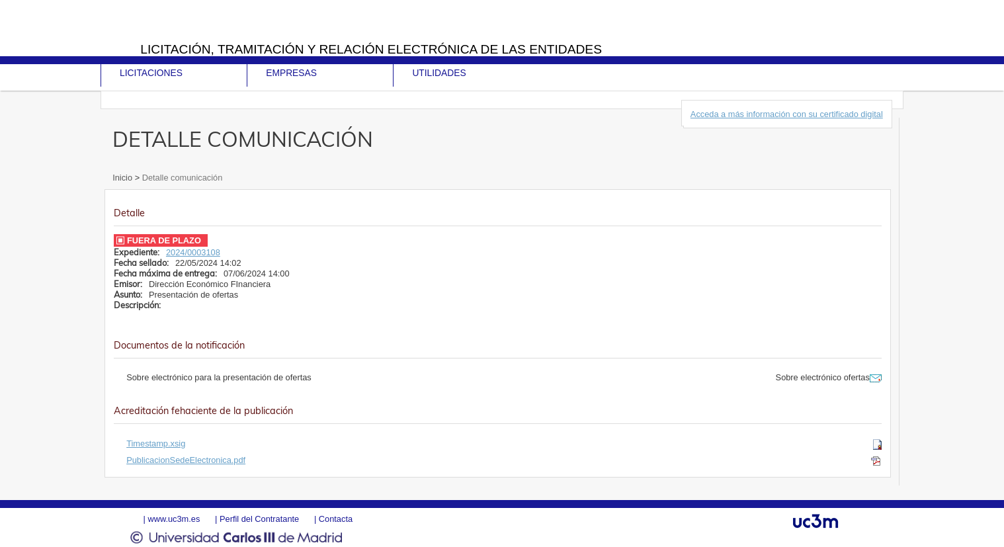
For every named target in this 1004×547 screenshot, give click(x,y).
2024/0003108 (193, 252)
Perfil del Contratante (259, 519)
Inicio (123, 178)
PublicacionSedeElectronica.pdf (185, 460)
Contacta (336, 519)
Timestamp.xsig (155, 443)
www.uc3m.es (173, 519)
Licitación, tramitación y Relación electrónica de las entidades (371, 49)
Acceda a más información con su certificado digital (786, 114)
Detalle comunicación (181, 178)
